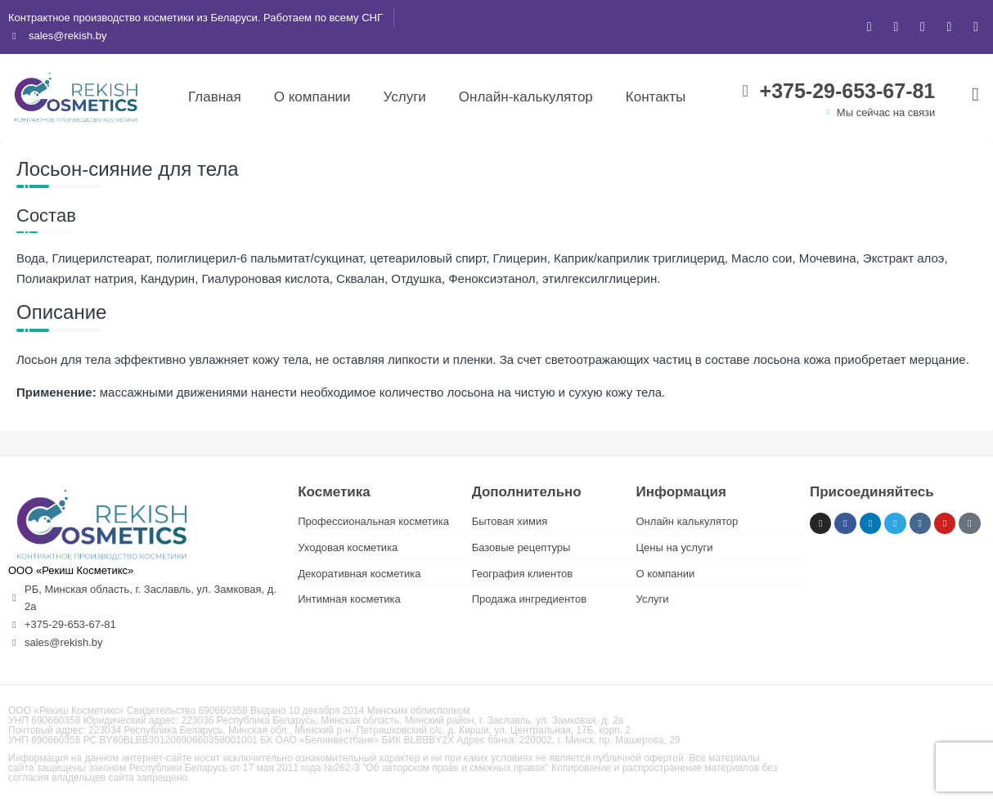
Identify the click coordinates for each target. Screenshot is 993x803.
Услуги (405, 97)
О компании (312, 97)
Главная (214, 97)
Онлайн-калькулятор (526, 97)
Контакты (655, 97)
